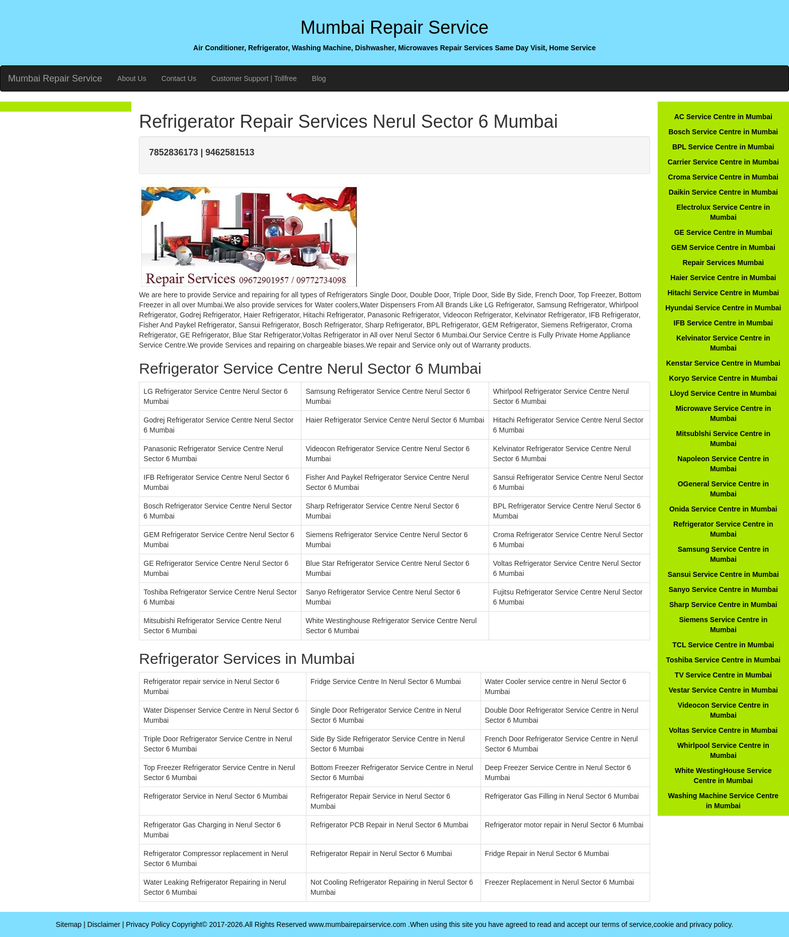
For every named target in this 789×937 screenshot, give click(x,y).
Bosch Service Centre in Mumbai (723, 132)
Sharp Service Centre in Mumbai (723, 605)
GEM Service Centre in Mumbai (723, 247)
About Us (131, 78)
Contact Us (179, 78)
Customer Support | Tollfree (254, 78)
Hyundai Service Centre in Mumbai (723, 308)
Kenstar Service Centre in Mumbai (723, 363)
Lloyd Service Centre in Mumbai (723, 393)
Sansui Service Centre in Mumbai (723, 574)
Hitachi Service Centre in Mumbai (723, 293)
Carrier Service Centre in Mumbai (723, 162)
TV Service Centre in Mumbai (723, 675)
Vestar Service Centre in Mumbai (723, 690)
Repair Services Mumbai (723, 263)
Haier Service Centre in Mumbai (723, 278)
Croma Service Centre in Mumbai (723, 177)
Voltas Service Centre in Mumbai (723, 730)
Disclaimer (104, 924)
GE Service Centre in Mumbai (723, 232)
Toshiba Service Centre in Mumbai (723, 660)
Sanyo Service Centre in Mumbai (723, 589)
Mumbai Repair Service (55, 78)
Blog (319, 78)
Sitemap (69, 924)
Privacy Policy (148, 924)
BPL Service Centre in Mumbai (723, 147)
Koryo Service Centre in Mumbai (723, 378)
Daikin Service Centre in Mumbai (723, 192)
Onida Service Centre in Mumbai (723, 509)
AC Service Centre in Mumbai (723, 117)
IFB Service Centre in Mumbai (723, 323)
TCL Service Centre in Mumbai (723, 645)
